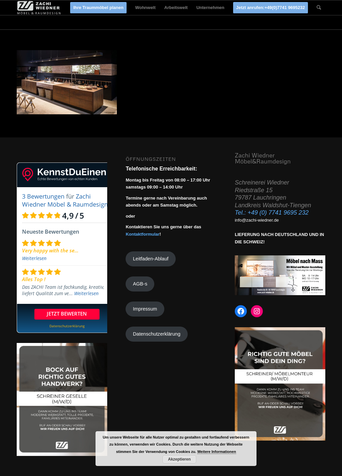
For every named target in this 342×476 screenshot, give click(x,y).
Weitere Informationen (216, 452)
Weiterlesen (34, 258)
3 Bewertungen (43, 196)
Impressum (145, 309)
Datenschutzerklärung (156, 334)
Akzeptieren (179, 459)
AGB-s (140, 283)
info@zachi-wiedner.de (257, 220)
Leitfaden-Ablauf (150, 258)
